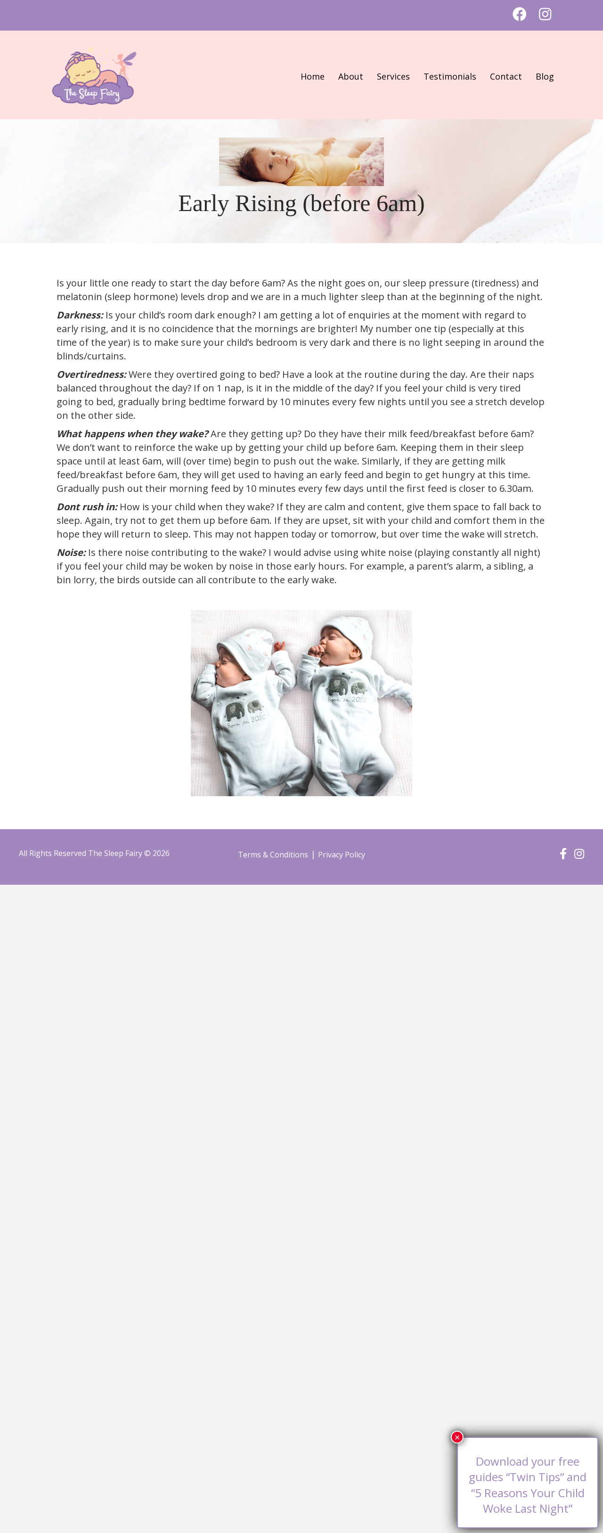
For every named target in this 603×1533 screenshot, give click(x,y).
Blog (545, 76)
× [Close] (457, 1437)
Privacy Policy (341, 854)
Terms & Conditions (273, 854)
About (350, 76)
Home (313, 76)
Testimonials (450, 76)
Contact (506, 76)
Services (393, 76)
